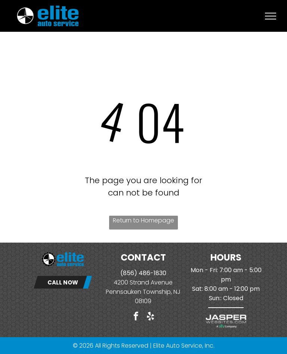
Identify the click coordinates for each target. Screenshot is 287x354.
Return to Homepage (143, 220)
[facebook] (135, 317)
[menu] (270, 16)
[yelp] (150, 317)
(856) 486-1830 (143, 273)
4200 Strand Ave (137, 282)
